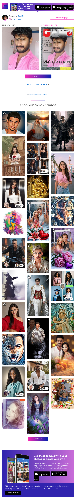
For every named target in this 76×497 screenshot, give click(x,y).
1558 (17, 19)
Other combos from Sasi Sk (38, 95)
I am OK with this (13, 493)
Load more (38, 439)
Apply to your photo (38, 76)
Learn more (58, 488)
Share (62, 18)
